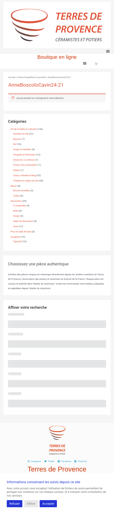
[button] (108, 51)
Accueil (11, 77)
